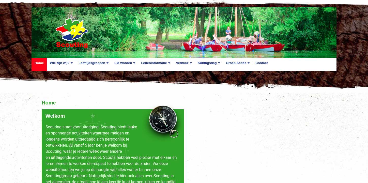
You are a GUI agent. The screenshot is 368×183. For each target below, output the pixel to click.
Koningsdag (207, 63)
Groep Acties (236, 63)
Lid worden (123, 63)
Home (39, 63)
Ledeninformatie (154, 63)
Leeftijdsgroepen (92, 63)
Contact (261, 63)
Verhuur (182, 63)
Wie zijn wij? (59, 63)
